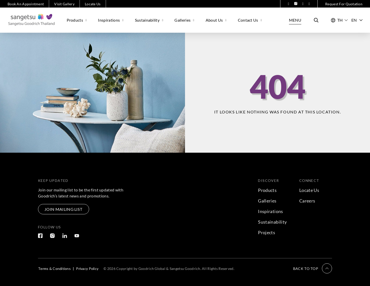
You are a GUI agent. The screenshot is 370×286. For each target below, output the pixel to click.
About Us (217, 20)
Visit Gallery (64, 4)
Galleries (184, 20)
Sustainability (150, 20)
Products (77, 20)
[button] (312, 268)
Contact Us (250, 20)
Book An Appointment (26, 4)
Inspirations (111, 20)
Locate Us (93, 4)
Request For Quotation (343, 4)
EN (356, 20)
